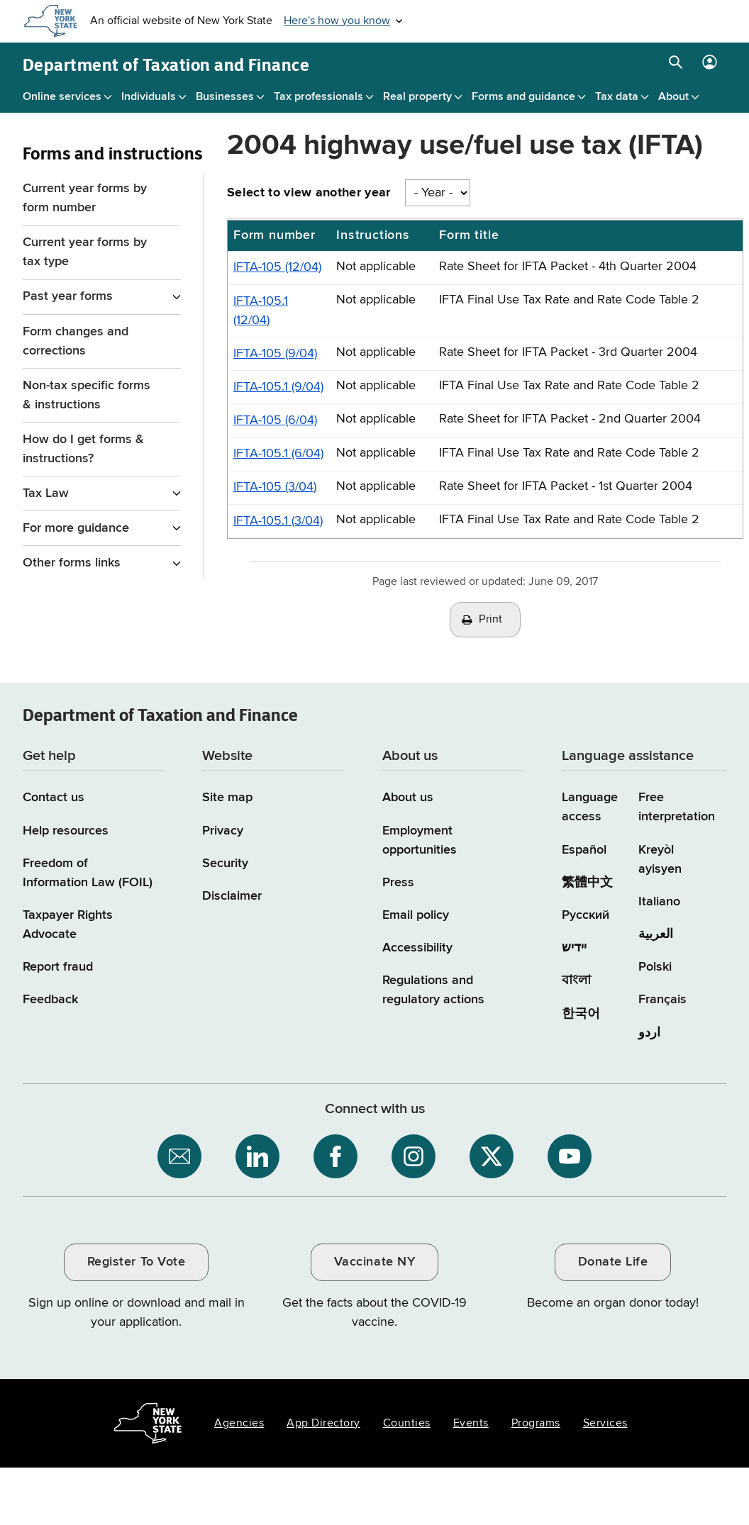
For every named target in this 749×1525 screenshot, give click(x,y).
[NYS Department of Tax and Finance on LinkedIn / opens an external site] (257, 1156)
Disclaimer (232, 896)
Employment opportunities (419, 840)
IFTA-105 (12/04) (277, 267)
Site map (227, 797)
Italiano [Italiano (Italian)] (659, 901)
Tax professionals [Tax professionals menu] (318, 97)
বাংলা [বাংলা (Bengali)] (576, 980)
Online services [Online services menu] (62, 97)
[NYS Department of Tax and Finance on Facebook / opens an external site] (335, 1156)
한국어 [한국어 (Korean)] (581, 1013)
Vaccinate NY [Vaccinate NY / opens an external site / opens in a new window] (374, 1262)
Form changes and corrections (75, 341)
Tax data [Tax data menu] (616, 97)
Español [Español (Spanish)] (584, 850)
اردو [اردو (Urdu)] (649, 1033)
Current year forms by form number (85, 198)
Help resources (66, 831)
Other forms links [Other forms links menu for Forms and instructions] (72, 563)
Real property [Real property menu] (417, 97)
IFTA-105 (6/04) (275, 420)
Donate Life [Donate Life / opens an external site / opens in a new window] (613, 1262)
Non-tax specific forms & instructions (86, 395)
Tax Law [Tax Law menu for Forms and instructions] (46, 493)
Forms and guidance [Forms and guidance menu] (523, 97)
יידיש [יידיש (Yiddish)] (574, 948)
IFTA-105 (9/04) (275, 353)
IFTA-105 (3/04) (274, 487)
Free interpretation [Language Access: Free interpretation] (676, 807)
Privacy (222, 831)
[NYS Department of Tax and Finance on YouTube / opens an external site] (570, 1156)
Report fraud (58, 967)
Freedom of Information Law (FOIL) (87, 873)
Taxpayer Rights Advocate (68, 925)
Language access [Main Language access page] (590, 807)
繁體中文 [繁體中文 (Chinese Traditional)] (587, 882)
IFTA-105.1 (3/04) (278, 521)
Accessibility (417, 948)
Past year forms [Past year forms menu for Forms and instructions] (68, 296)
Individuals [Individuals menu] (148, 97)
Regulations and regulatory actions (433, 990)
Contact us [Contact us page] (53, 797)
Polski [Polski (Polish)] (655, 967)
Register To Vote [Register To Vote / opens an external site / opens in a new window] (136, 1262)
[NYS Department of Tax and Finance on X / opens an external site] (492, 1156)
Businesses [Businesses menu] (225, 97)
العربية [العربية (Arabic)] (655, 934)
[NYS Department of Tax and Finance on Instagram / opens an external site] (413, 1156)
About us (407, 797)
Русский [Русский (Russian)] (585, 915)
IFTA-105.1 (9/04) (278, 387)
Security (225, 863)
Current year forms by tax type (85, 252)
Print (491, 619)
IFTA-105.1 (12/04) (260, 311)
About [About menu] (673, 97)
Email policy (415, 915)
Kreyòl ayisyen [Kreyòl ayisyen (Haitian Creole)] (660, 860)
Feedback (50, 999)
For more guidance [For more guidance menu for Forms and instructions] (76, 528)
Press (398, 882)
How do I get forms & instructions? (83, 449)
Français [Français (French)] (662, 999)
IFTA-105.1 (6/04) (278, 453)
